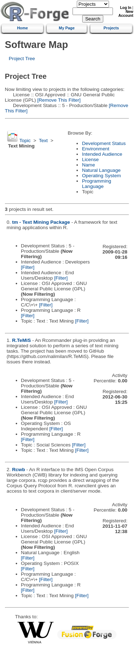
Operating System (101, 175)
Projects (111, 28)
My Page (67, 28)
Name (88, 165)
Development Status (103, 143)
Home (22, 28)
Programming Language (96, 183)
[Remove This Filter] (58, 100)
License (90, 159)
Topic (25, 140)
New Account (125, 14)
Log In (125, 8)
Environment (95, 148)
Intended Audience (102, 154)
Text (43, 140)
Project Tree (22, 58)
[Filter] (28, 267)
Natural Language (101, 170)
